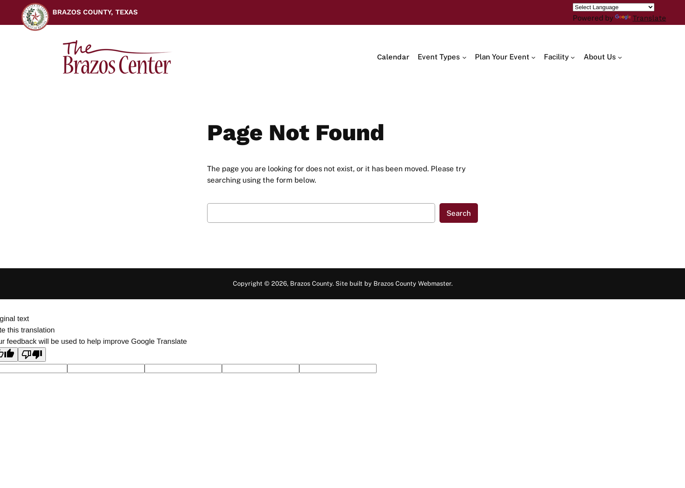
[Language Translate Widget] (613, 7)
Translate (640, 18)
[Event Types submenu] (442, 57)
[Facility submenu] (559, 57)
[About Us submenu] (603, 57)
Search (458, 213)
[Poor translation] (32, 354)
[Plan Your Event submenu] (505, 57)
